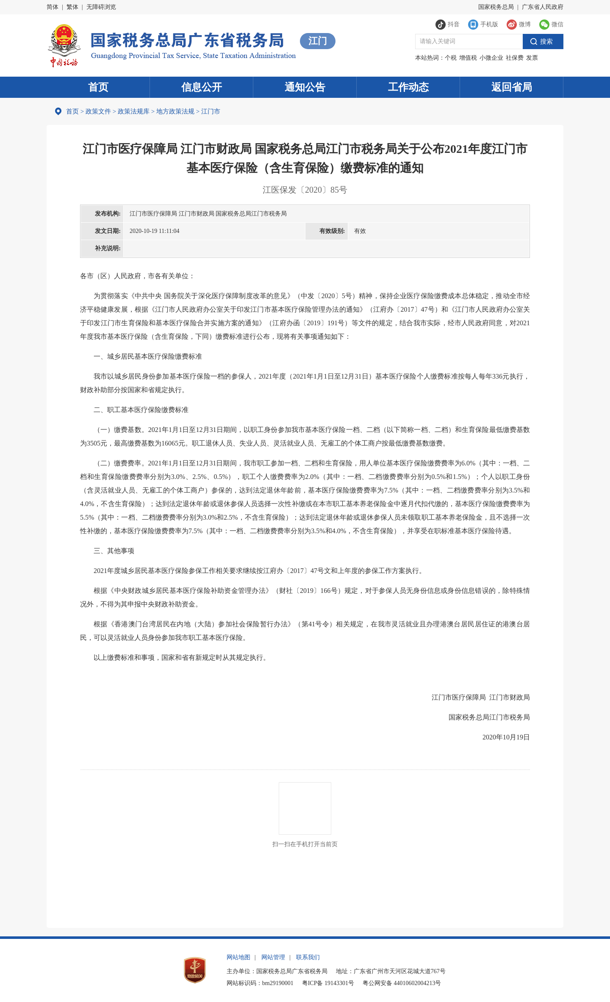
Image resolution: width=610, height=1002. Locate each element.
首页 (98, 87)
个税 (451, 58)
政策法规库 (134, 111)
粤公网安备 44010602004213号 (402, 983)
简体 (52, 7)
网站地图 (238, 957)
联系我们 (308, 957)
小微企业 (491, 58)
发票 (532, 58)
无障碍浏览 (101, 7)
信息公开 (201, 87)
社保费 (515, 58)
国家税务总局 (496, 7)
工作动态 (408, 87)
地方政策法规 (175, 111)
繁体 (72, 7)
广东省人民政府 (542, 7)
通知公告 (305, 87)
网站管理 (273, 957)
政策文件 (98, 111)
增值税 (468, 58)
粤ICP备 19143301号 (328, 983)
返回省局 (511, 87)
